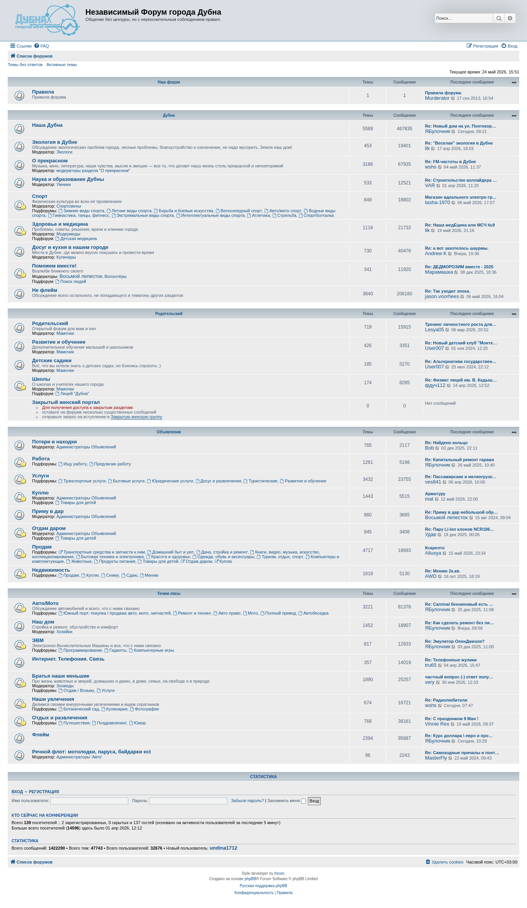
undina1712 (224, 848)
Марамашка (439, 272)
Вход (17, 791)
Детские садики (51, 360)
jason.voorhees (442, 296)
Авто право (227, 613)
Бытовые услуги (126, 481)
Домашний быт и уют (170, 552)
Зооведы (65, 685)
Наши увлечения (53, 699)
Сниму (110, 575)
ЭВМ (38, 640)
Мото (250, 613)
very (430, 682)
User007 (434, 348)
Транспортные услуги (81, 481)
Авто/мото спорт (282, 210)
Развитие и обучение (58, 342)
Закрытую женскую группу (136, 416)
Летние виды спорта (129, 210)
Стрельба (284, 215)
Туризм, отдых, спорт (280, 556)
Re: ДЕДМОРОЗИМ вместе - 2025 (459, 266)
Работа (41, 459)
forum (279, 873)
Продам (42, 547)
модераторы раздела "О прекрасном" (93, 170)
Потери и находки (54, 442)
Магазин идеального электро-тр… (460, 197)
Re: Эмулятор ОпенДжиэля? (454, 641)
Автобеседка (313, 613)
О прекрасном (50, 161)
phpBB (250, 879)
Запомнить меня (286, 800)
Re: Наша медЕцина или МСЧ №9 (460, 225)
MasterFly (436, 758)
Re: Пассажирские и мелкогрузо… (460, 476)
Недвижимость (51, 570)
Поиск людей (70, 281)
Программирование (80, 650)
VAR (430, 185)
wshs (431, 167)
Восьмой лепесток (81, 276)
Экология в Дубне (54, 142)
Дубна (169, 115)
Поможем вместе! (54, 266)
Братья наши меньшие (60, 676)
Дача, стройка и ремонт (222, 552)
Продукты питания (114, 561)
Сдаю (129, 575)
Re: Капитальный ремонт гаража (459, 459)
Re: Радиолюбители (446, 700)
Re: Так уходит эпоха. (447, 291)
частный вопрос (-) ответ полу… (459, 677)
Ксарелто (435, 547)
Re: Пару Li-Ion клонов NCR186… (459, 529)
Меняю (149, 575)
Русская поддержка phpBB (263, 886)
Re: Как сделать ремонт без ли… (459, 622)
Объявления (169, 432)
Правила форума (443, 92)
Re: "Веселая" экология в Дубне (459, 143)
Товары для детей (75, 502)
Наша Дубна (47, 125)
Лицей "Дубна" (72, 393)
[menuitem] (41, 46)
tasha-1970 (437, 202)
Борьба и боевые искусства (183, 210)
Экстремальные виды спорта (143, 215)
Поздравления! (109, 723)
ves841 (433, 482)
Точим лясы (168, 593)
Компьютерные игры (151, 650)
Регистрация (44, 791)
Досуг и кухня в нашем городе (70, 247)
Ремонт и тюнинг (192, 613)
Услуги (40, 476)
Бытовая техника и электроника (110, 556)
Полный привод (278, 613)
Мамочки (65, 333)
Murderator (437, 98)
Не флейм (44, 290)
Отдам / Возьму (76, 690)
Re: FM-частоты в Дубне (450, 161)
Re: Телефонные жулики (451, 660)
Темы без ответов (25, 64)
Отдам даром (49, 528)
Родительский (169, 314)
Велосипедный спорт (239, 210)
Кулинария (114, 709)
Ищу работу (72, 464)
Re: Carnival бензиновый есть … (459, 604)
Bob (429, 448)
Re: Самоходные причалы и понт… (462, 752)
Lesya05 (434, 329)
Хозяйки (64, 631)
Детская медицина (76, 238)
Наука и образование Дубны (68, 179)
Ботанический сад (78, 709)
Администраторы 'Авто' (79, 757)
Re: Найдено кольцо (446, 442)
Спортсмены (68, 206)
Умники (63, 184)
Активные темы (61, 64)
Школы (41, 379)
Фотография (144, 709)
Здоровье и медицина (60, 224)
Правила (43, 92)
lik (427, 148)
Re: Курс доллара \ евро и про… (459, 735)
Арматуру (435, 493)
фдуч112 (435, 385)
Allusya (433, 553)
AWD (431, 576)
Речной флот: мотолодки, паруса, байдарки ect (91, 752)
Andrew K (436, 253)
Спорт (40, 196)
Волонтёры (116, 276)
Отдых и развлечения (59, 718)
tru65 (431, 665)
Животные (79, 561)
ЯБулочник (437, 131)
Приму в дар (48, 511)
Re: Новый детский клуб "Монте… (461, 343)
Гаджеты (115, 650)
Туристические (261, 481)
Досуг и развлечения (218, 481)
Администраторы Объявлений (86, 447)
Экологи (64, 152)
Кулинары (66, 257)
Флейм (40, 735)
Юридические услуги (170, 481)
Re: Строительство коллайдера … (461, 180)
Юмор (137, 723)
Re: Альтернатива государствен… (460, 361)
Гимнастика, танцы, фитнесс (78, 215)
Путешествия (74, 723)
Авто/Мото (45, 603)
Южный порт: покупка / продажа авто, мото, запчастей (114, 613)
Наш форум (169, 82)
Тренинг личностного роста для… (460, 324)
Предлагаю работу (110, 464)
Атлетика (258, 215)
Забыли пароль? (247, 800)
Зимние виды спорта (81, 210)
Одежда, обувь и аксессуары (223, 556)
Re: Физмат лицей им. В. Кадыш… (461, 380)
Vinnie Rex (437, 724)
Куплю (40, 493)
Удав (430, 534)
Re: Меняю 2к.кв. (443, 571)
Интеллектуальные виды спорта (210, 215)
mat (429, 499)
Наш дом (43, 622)
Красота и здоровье (168, 556)
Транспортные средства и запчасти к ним (101, 552)
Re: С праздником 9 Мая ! (451, 718)
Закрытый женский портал (66, 402)
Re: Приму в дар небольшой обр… (461, 512)
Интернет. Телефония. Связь (68, 659)
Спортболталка (316, 215)
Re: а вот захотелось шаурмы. (456, 248)
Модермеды (68, 234)
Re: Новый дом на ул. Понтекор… (460, 126)
